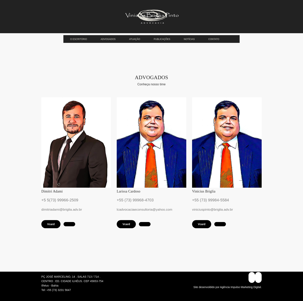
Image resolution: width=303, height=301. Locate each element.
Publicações (162, 39)
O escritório (78, 39)
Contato (213, 39)
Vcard (51, 224)
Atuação (134, 39)
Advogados (108, 39)
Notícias (189, 39)
